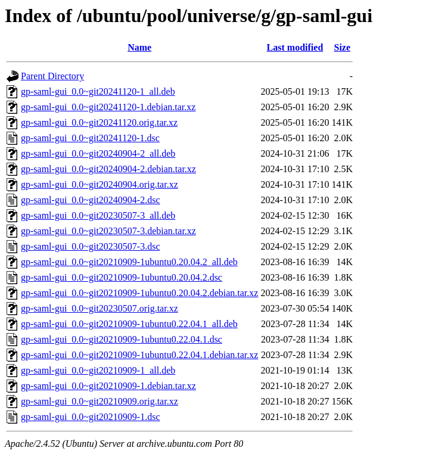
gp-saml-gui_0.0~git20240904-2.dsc (90, 200)
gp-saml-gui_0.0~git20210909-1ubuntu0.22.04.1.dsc (121, 339)
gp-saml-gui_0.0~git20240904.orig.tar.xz (99, 184)
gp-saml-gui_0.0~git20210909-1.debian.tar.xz (108, 386)
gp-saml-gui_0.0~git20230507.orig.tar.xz (99, 308)
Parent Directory (52, 76)
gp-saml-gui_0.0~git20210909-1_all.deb (98, 370)
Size (342, 47)
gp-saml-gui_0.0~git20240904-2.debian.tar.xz (108, 169)
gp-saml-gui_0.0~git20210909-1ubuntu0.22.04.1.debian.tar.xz (139, 355)
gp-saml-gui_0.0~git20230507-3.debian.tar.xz (108, 231)
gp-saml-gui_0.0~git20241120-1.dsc (90, 138)
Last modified (295, 47)
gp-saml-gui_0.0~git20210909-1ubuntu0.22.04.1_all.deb (129, 324)
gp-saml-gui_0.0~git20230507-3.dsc (90, 246)
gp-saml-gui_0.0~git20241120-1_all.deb (98, 91)
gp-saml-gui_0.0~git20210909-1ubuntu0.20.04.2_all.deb (129, 262)
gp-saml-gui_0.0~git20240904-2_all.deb (98, 153)
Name (139, 47)
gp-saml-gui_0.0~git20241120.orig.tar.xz (99, 122)
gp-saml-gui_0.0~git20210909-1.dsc (90, 417)
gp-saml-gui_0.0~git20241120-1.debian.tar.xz (108, 107)
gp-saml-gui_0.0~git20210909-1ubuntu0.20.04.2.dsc (121, 277)
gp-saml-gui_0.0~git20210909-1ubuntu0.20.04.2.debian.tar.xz (139, 293)
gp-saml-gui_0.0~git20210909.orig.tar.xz (99, 401)
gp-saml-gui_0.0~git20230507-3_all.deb (98, 215)
